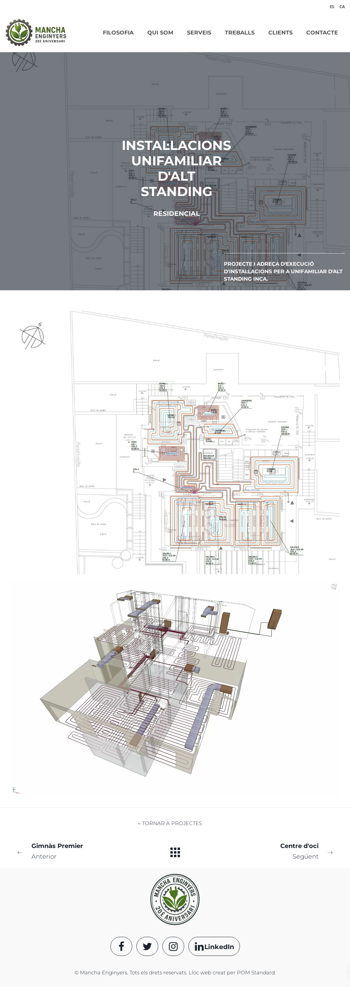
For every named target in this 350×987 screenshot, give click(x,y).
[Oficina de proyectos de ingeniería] (36, 32)
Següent (274, 850)
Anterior (76, 850)
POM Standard (256, 972)
